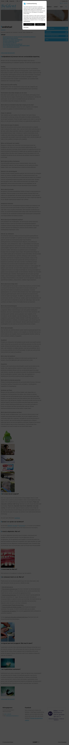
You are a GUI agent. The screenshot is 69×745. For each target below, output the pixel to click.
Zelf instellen (26, 27)
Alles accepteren (29, 24)
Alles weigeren (40, 24)
